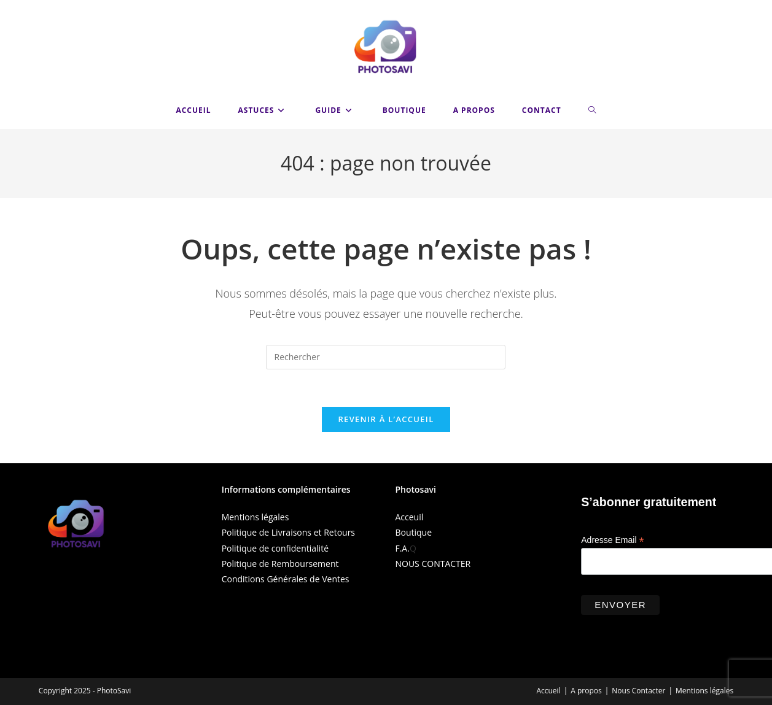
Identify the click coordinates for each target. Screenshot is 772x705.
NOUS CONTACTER (432, 563)
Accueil (548, 690)
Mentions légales (255, 517)
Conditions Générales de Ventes (285, 579)
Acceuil (409, 517)
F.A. (402, 548)
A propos (586, 690)
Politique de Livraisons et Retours (288, 532)
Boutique (413, 532)
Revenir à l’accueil (386, 419)
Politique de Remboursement (280, 563)
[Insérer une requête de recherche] (385, 357)
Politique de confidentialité (275, 548)
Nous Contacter (638, 690)
